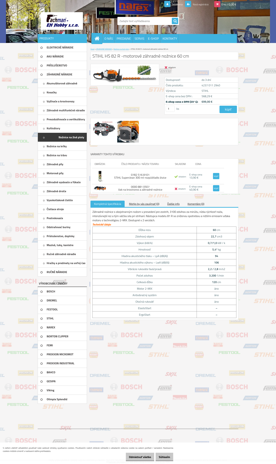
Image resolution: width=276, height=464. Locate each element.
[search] (175, 21)
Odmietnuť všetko (136, 457)
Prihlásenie (173, 4)
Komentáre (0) (195, 204)
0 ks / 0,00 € (228, 4)
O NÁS (108, 38)
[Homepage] (98, 38)
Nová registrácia (199, 4)
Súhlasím (163, 457)
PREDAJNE (124, 38)
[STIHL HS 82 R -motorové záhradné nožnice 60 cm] (104, 121)
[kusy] (170, 109)
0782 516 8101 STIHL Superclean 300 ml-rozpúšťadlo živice (140, 176)
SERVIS (139, 38)
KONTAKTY (169, 38)
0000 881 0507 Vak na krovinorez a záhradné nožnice (140, 188)
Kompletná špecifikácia (107, 204)
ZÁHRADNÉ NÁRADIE (104, 49)
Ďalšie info (173, 204)
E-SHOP (153, 38)
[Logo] (62, 21)
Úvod (92, 49)
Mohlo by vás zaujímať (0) (144, 204)
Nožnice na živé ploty (121, 49)
